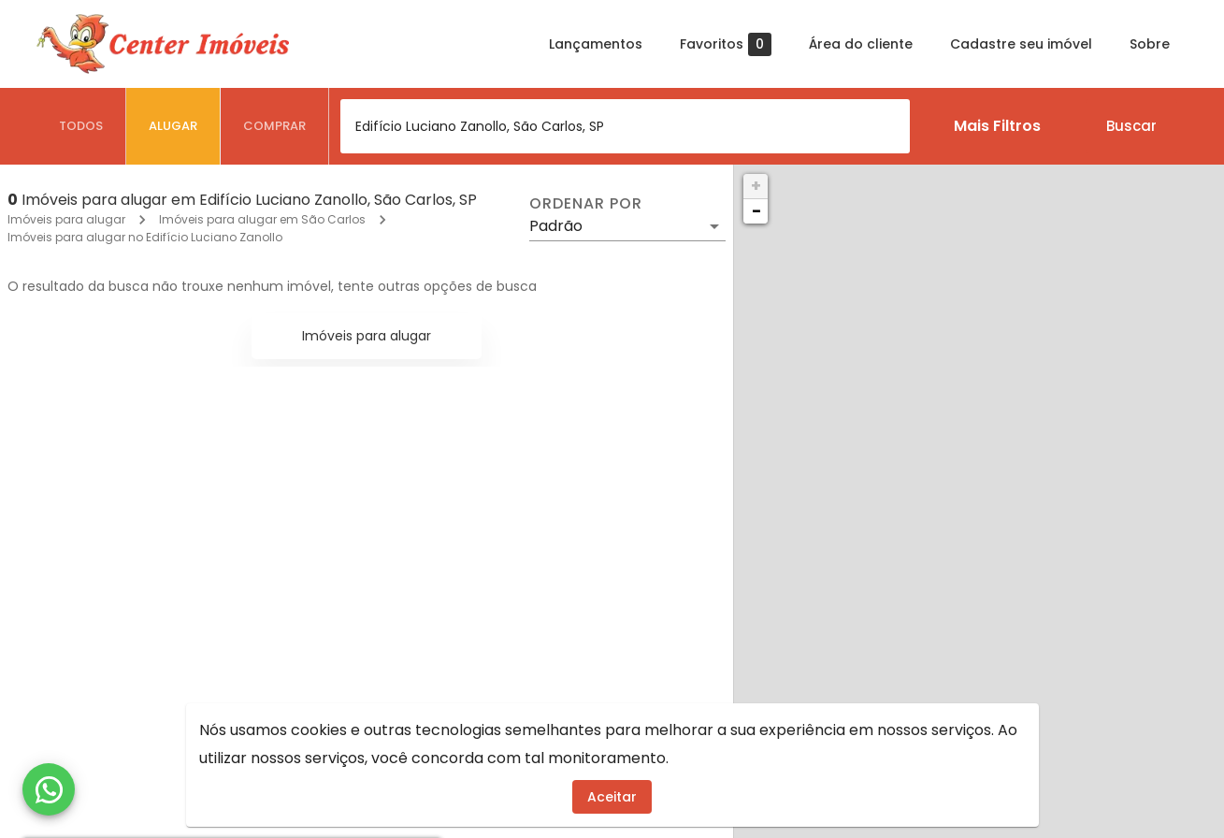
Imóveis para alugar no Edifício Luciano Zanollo (144, 237)
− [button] (756, 211)
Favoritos (725, 44)
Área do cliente (861, 44)
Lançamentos (595, 44)
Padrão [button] (556, 226)
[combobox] (625, 126)
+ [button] (756, 185)
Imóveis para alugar (66, 219)
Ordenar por (585, 203)
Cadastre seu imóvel (1021, 44)
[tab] (81, 126)
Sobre (1150, 44)
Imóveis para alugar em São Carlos (262, 219)
